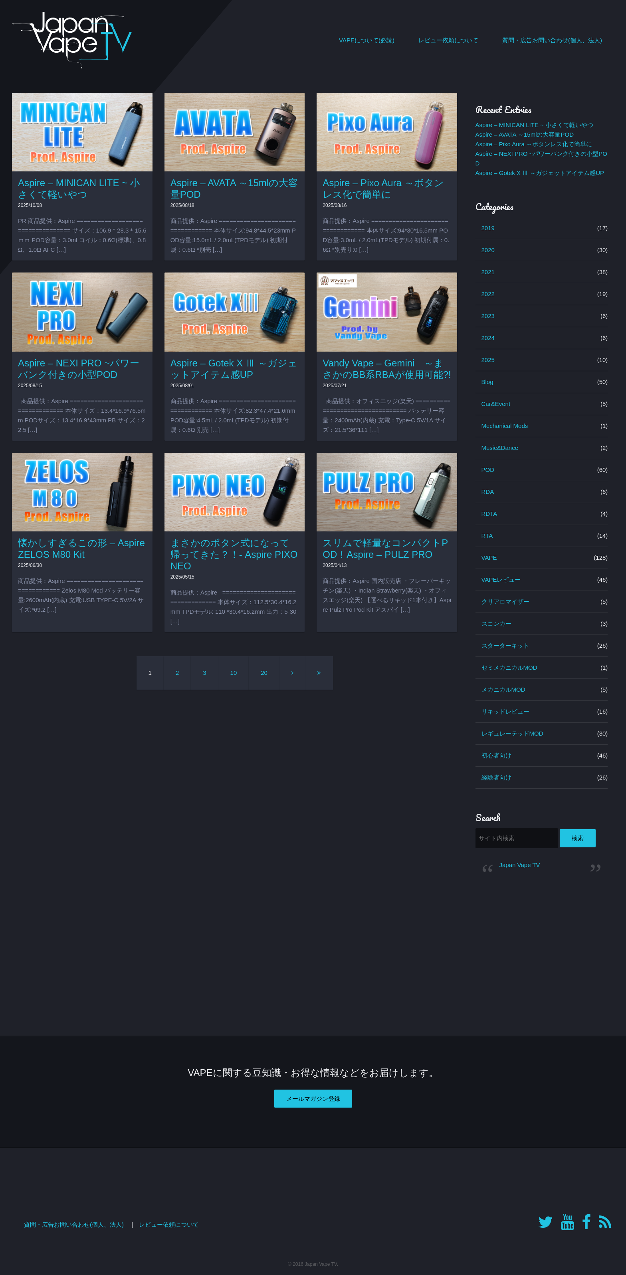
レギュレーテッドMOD (512, 733)
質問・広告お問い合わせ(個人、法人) (552, 40)
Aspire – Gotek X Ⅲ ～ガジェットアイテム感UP (233, 369)
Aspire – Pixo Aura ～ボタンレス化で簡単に (383, 188)
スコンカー (496, 623)
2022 (488, 293)
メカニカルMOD (503, 689)
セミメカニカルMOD (509, 667)
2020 (488, 250)
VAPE (489, 557)
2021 (488, 272)
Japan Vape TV (519, 864)
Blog (487, 381)
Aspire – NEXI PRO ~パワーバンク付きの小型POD (78, 369)
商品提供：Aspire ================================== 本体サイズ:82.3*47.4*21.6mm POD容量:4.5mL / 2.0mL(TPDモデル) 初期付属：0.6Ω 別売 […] (233, 415)
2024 (488, 337)
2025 (488, 359)
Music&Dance (500, 447)
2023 (488, 315)
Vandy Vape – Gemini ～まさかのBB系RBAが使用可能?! (387, 369)
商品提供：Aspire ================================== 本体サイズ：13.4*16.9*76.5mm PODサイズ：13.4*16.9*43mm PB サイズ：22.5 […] (82, 415)
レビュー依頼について (448, 40)
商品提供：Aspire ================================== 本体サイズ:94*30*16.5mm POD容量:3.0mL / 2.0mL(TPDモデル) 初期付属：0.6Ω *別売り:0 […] (386, 235)
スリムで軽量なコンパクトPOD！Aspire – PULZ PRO (385, 548)
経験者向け (496, 777)
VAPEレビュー (501, 579)
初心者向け (496, 755)
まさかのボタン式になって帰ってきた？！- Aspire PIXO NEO (234, 554)
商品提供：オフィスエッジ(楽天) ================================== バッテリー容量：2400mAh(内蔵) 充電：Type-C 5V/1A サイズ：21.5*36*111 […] (386, 415)
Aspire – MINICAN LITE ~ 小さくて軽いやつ (79, 188)
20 (264, 672)
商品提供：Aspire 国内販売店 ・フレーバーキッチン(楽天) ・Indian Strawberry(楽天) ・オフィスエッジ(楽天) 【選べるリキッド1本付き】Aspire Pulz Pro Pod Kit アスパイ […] (387, 595)
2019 (488, 228)
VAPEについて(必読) (366, 40)
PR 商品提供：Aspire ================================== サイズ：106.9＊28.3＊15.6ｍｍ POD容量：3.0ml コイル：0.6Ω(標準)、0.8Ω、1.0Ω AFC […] (82, 235)
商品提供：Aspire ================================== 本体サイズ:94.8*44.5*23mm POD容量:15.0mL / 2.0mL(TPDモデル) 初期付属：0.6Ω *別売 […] (233, 235)
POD (488, 469)
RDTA (489, 513)
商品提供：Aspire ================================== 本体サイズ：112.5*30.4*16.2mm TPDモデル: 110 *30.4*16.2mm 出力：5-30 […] (233, 607)
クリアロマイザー (505, 601)
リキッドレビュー (505, 711)
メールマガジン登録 (313, 1098)
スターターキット (505, 645)
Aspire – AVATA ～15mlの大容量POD (524, 134)
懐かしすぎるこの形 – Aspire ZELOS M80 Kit (81, 548)
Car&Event (496, 403)
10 (233, 672)
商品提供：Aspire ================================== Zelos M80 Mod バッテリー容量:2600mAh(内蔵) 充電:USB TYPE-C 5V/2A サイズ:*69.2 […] (81, 595)
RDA (487, 491)
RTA (487, 535)
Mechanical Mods (504, 425)
